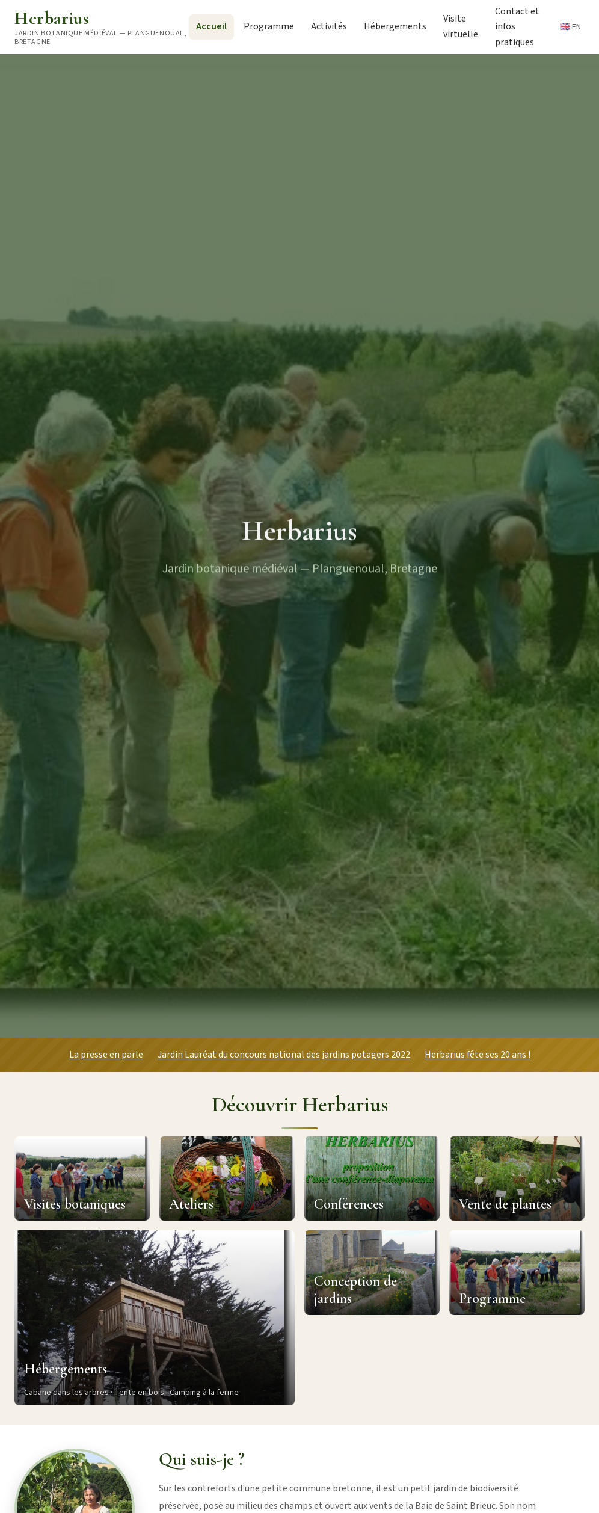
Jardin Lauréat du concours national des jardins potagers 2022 (284, 1054)
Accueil (211, 26)
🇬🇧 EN (570, 27)
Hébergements (395, 26)
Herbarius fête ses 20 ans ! (477, 1054)
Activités (329, 26)
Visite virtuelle (460, 26)
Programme (269, 26)
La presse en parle (106, 1054)
